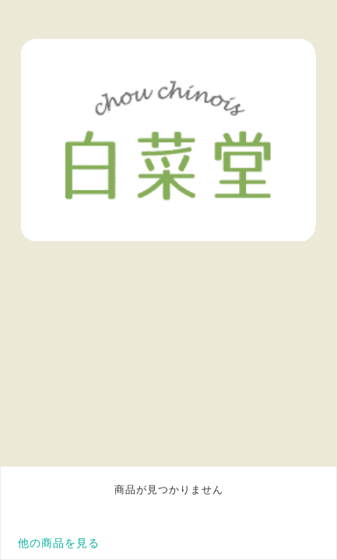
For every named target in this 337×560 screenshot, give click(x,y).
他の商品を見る (59, 543)
